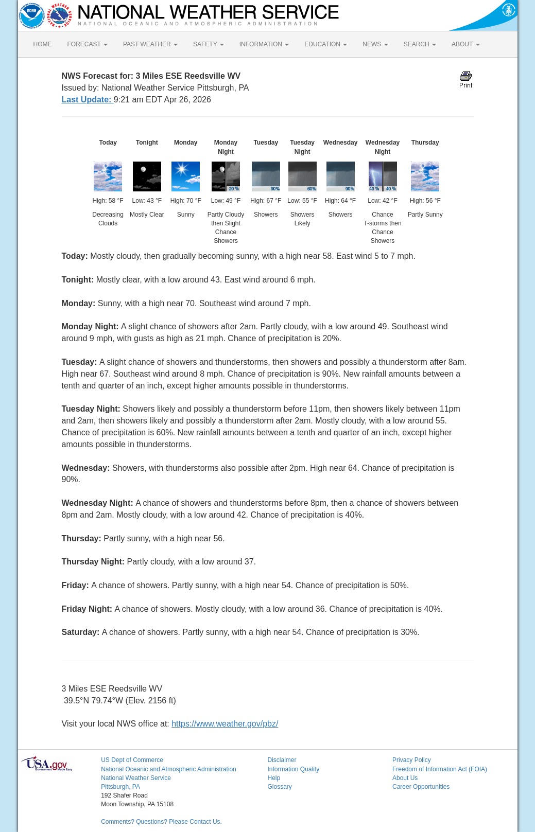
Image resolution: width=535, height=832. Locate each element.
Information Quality (293, 769)
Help (273, 778)
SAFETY (208, 44)
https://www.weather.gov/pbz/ (224, 723)
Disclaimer (281, 760)
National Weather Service (136, 778)
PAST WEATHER (150, 44)
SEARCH (420, 44)
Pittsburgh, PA (120, 786)
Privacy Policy (411, 760)
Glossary (279, 786)
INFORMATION (264, 44)
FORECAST (87, 44)
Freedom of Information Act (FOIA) (439, 769)
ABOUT (465, 44)
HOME (42, 44)
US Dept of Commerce (132, 760)
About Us (405, 778)
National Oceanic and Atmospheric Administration (168, 769)
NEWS (375, 44)
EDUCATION (325, 44)
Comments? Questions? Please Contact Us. (161, 821)
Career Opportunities (421, 786)
